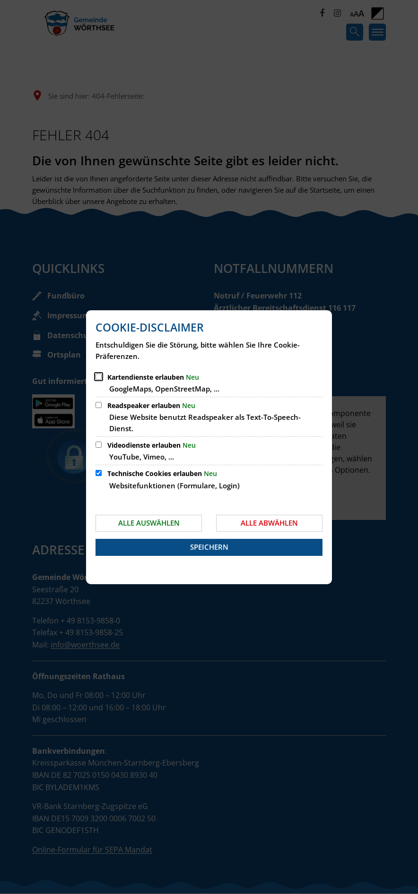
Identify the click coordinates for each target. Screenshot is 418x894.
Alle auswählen (149, 523)
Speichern (209, 547)
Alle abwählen (269, 523)
